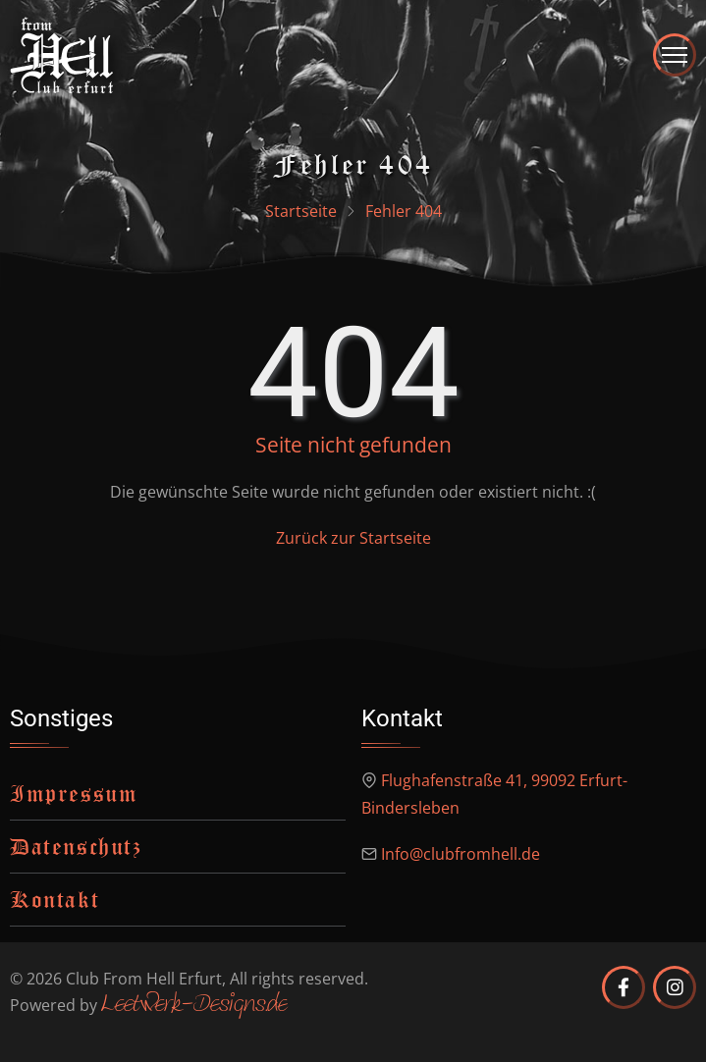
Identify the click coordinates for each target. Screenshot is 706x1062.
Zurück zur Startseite (353, 538)
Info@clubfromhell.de (460, 854)
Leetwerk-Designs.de (194, 1005)
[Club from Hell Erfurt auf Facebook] (623, 987)
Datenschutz (76, 846)
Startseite (301, 211)
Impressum (73, 793)
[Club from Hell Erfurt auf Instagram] (674, 987)
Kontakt (54, 899)
